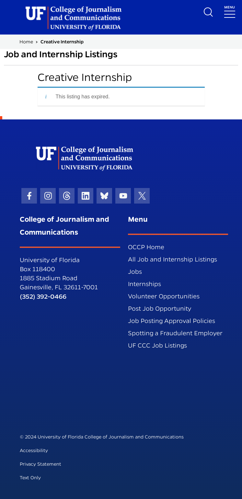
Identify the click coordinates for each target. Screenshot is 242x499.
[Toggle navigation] (229, 11)
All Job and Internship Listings (172, 259)
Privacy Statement (40, 464)
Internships (144, 284)
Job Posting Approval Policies (171, 321)
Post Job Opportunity (159, 308)
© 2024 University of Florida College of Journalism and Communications (102, 437)
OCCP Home (146, 247)
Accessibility (34, 450)
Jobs (135, 271)
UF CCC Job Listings (157, 345)
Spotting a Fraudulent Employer (175, 333)
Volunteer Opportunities (164, 296)
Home (26, 42)
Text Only (30, 478)
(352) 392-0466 (43, 296)
